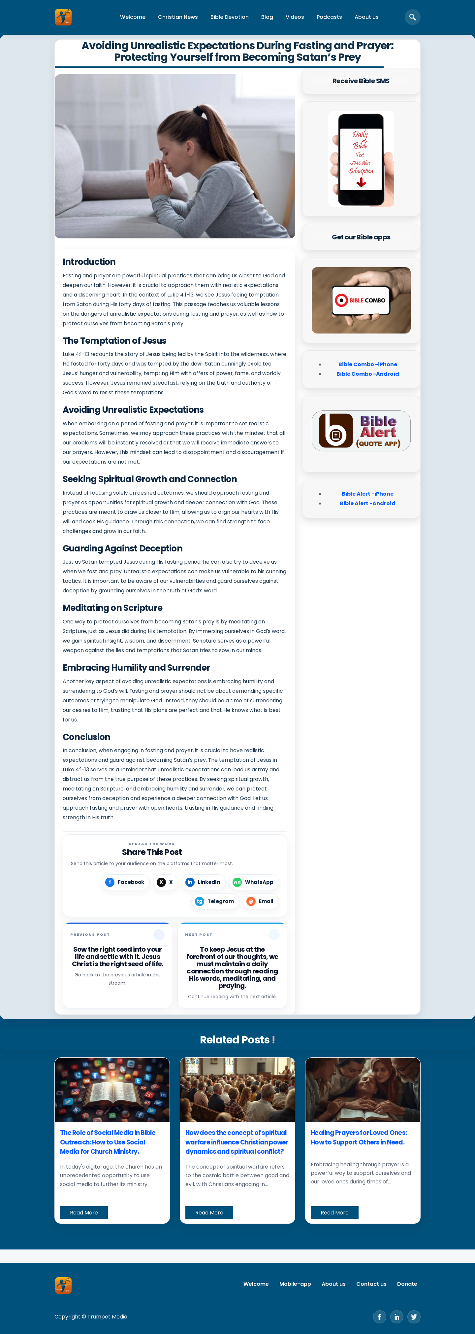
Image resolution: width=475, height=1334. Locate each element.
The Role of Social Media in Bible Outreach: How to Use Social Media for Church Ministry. (108, 1142)
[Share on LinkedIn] (204, 882)
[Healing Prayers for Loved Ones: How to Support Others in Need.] (362, 1090)
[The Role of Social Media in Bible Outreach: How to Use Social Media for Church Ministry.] (112, 1090)
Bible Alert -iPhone (368, 494)
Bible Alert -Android (368, 503)
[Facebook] (379, 1316)
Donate (407, 1284)
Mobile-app (295, 1284)
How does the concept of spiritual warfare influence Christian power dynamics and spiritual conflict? (236, 1142)
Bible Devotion (229, 17)
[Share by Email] (261, 901)
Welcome (132, 17)
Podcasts (329, 17)
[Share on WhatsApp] (254, 882)
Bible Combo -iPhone (367, 364)
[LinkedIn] (396, 1316)
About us (367, 17)
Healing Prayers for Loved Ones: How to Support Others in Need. (359, 1137)
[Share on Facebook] (126, 882)
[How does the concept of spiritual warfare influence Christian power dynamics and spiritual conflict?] (237, 1090)
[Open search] (413, 17)
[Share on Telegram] (215, 901)
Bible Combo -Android (367, 374)
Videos (295, 17)
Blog (267, 17)
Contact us (371, 1284)
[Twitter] (414, 1316)
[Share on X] (165, 882)
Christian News (178, 17)
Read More (84, 1212)
